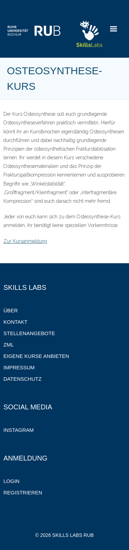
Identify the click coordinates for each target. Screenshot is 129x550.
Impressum (19, 367)
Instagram (18, 430)
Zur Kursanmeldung (25, 241)
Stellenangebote (29, 333)
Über (10, 310)
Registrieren (22, 492)
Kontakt (15, 322)
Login (11, 481)
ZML (8, 345)
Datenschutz (22, 379)
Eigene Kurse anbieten (36, 356)
